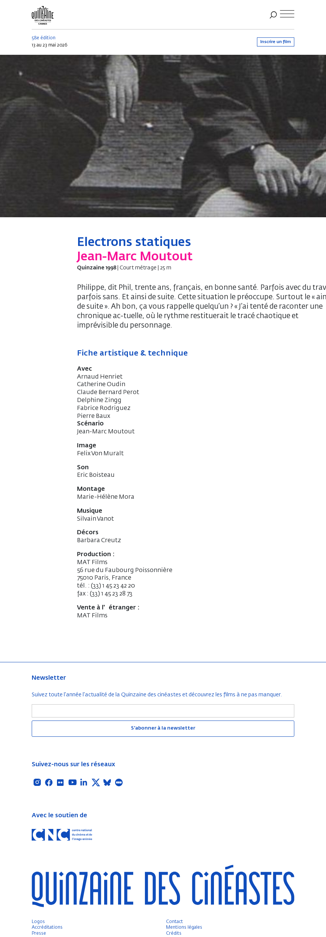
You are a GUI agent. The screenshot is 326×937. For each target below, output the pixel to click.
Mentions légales (184, 927)
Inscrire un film (275, 42)
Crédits (173, 933)
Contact (174, 922)
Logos (38, 922)
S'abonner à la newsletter (163, 728)
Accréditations (47, 927)
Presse (39, 933)
